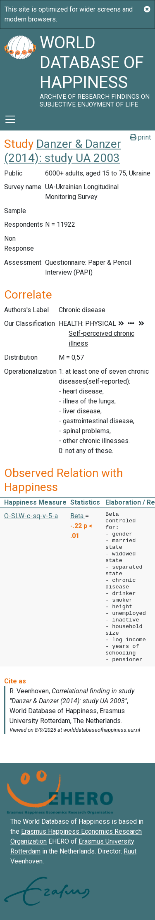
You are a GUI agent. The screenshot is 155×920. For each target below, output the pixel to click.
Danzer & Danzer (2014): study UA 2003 (62, 151)
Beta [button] (77, 516)
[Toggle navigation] (10, 119)
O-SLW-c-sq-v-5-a (31, 516)
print (140, 137)
